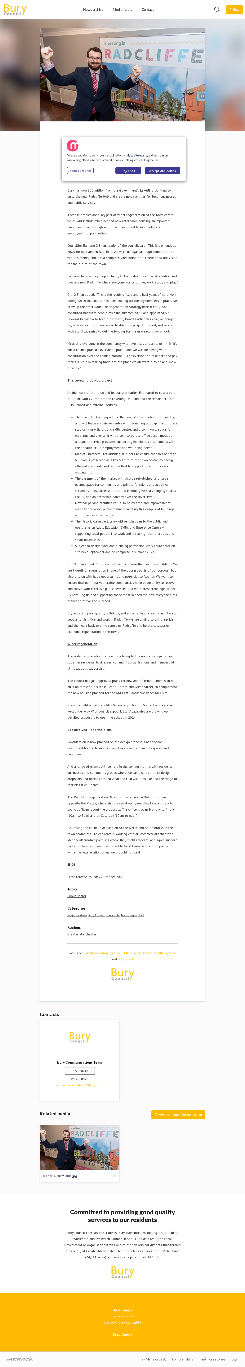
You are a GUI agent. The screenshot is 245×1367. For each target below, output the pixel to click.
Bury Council (96, 915)
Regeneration (77, 915)
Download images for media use (178, 1114)
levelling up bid (132, 915)
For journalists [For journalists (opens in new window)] (182, 1359)
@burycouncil (167, 953)
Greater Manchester (81, 934)
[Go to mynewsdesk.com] (20, 1359)
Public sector (76, 896)
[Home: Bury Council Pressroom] (15, 9)
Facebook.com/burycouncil (103, 953)
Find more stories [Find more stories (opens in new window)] (212, 1359)
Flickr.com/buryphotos (140, 953)
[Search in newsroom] (217, 10)
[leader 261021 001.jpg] (79, 1147)
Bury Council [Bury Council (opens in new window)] (122, 1335)
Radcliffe (113, 915)
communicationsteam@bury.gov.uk (79, 1085)
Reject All (128, 171)
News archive (93, 9)
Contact (148, 9)
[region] (124, 159)
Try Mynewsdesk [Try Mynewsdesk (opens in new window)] (153, 1359)
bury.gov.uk (126, 959)
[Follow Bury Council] (234, 9)
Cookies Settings (79, 170)
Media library (122, 9)
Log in (235, 1359)
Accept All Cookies (162, 171)
